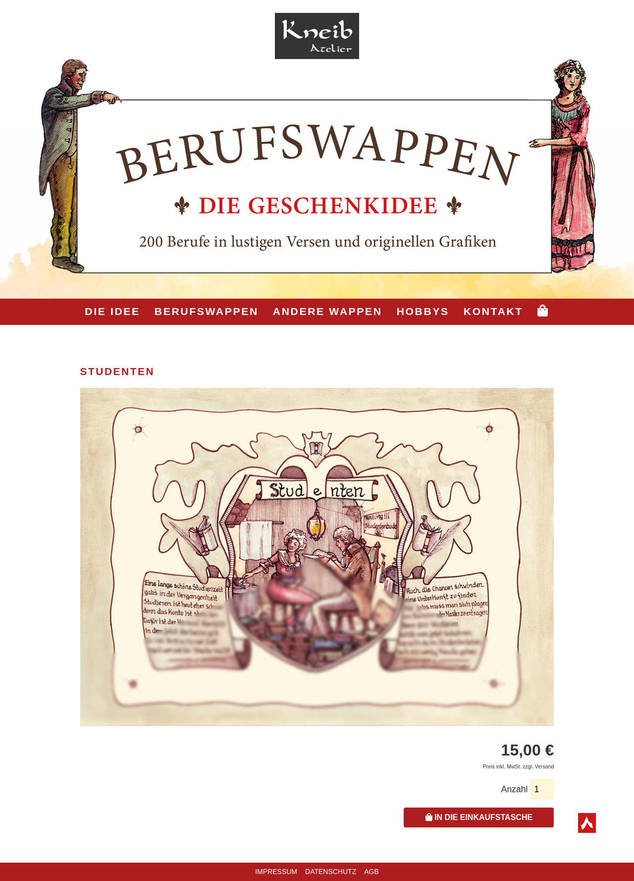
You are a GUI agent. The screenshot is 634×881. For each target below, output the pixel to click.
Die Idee (112, 311)
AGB (371, 872)
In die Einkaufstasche (478, 817)
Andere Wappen (327, 311)
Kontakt (493, 311)
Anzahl (514, 789)
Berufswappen (207, 311)
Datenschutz (330, 872)
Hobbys (423, 311)
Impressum (276, 872)
